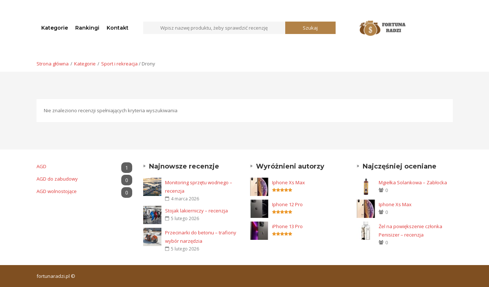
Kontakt (118, 27)
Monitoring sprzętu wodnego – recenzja (198, 186)
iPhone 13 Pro (287, 226)
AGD (85, 166)
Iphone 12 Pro (287, 204)
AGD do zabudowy (85, 179)
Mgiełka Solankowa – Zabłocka (413, 182)
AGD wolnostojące (85, 191)
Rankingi (87, 27)
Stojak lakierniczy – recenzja (196, 210)
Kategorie (54, 27)
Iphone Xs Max (288, 182)
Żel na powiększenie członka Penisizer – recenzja (410, 230)
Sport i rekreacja (119, 63)
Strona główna (53, 63)
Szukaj (310, 27)
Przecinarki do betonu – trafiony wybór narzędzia (200, 236)
